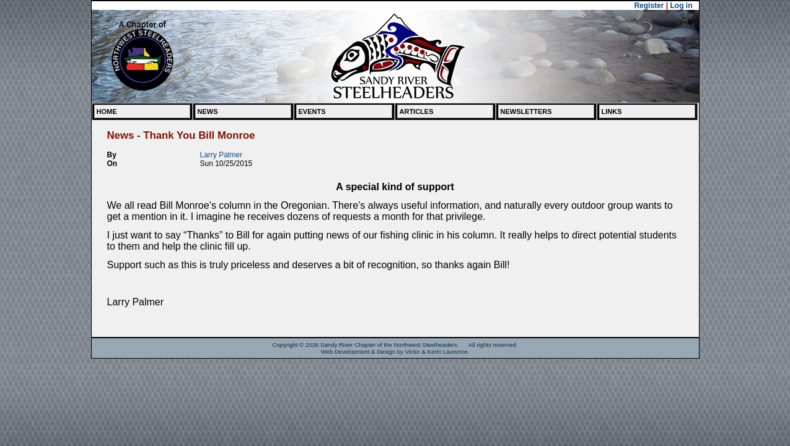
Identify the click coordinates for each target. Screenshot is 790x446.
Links (612, 111)
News (208, 111)
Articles (417, 111)
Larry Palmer (221, 155)
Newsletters (526, 111)
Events (312, 111)
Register (649, 5)
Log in (681, 5)
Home (107, 111)
